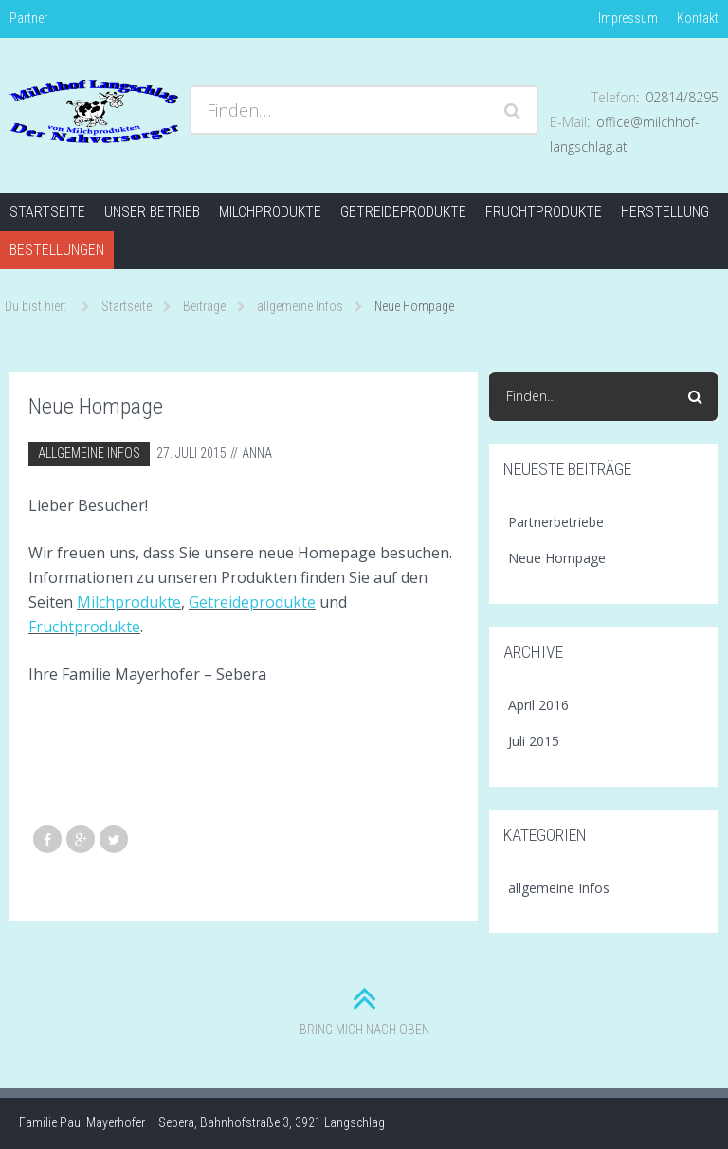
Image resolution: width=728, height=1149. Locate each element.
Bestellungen (56, 250)
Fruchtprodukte (543, 212)
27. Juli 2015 (191, 453)
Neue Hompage (557, 558)
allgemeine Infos (89, 453)
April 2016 (538, 705)
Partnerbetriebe (556, 522)
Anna (257, 453)
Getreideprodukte (403, 212)
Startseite (47, 212)
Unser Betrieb (152, 212)
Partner (28, 18)
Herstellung (665, 212)
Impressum (628, 18)
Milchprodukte (270, 212)
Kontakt (698, 18)
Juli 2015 (533, 741)
